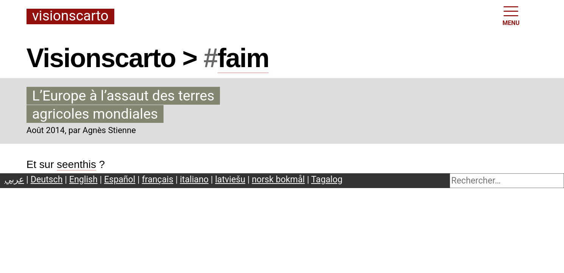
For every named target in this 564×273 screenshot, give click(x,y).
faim (243, 58)
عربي (14, 179)
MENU (511, 15)
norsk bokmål (278, 179)
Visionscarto (70, 16)
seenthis (76, 164)
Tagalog (327, 179)
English (83, 179)
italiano (194, 179)
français (157, 179)
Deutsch (47, 179)
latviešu (230, 179)
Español (120, 179)
